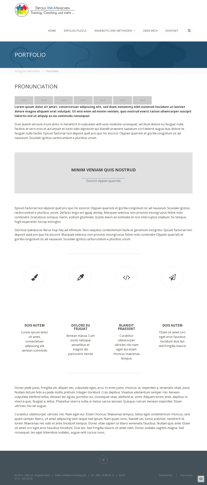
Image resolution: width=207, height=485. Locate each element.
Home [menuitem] (52, 30)
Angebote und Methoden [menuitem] (115, 30)
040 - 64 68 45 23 (105, 475)
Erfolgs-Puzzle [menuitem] (75, 30)
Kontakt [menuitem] (172, 30)
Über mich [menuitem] (150, 30)
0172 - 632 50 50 (23, 478)
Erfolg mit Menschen (27, 71)
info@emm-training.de (74, 475)
